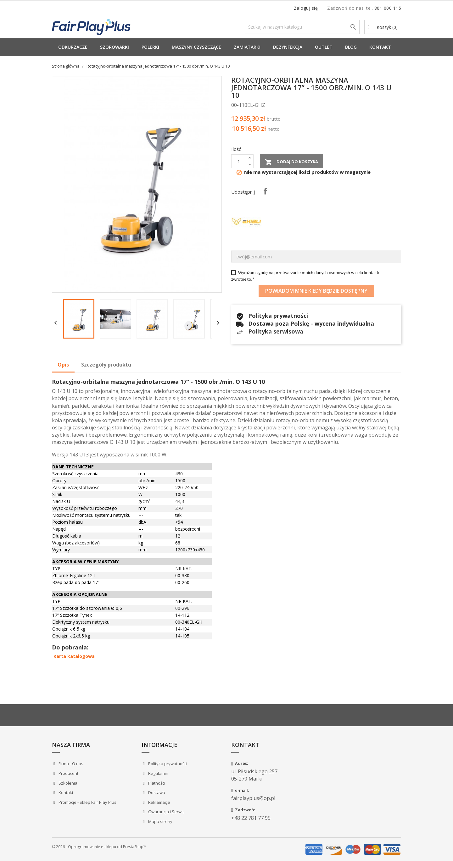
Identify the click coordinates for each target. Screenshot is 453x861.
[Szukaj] (302, 27)
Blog (351, 47)
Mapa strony (159, 821)
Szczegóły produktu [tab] (106, 364)
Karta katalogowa (74, 656)
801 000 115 (387, 8)
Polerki (150, 47)
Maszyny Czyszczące (196, 47)
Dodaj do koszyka (291, 162)
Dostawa (156, 792)
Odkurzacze (72, 47)
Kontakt (380, 47)
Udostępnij (265, 191)
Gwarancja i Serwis (166, 811)
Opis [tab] (63, 364)
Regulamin (157, 773)
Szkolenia (67, 783)
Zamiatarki (247, 47)
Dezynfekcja (287, 47)
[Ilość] (238, 161)
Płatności (156, 783)
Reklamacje (158, 802)
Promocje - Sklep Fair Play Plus (87, 802)
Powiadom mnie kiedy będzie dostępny (316, 290)
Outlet (324, 47)
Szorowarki (114, 47)
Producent (68, 773)
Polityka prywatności (167, 763)
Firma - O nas (70, 763)
